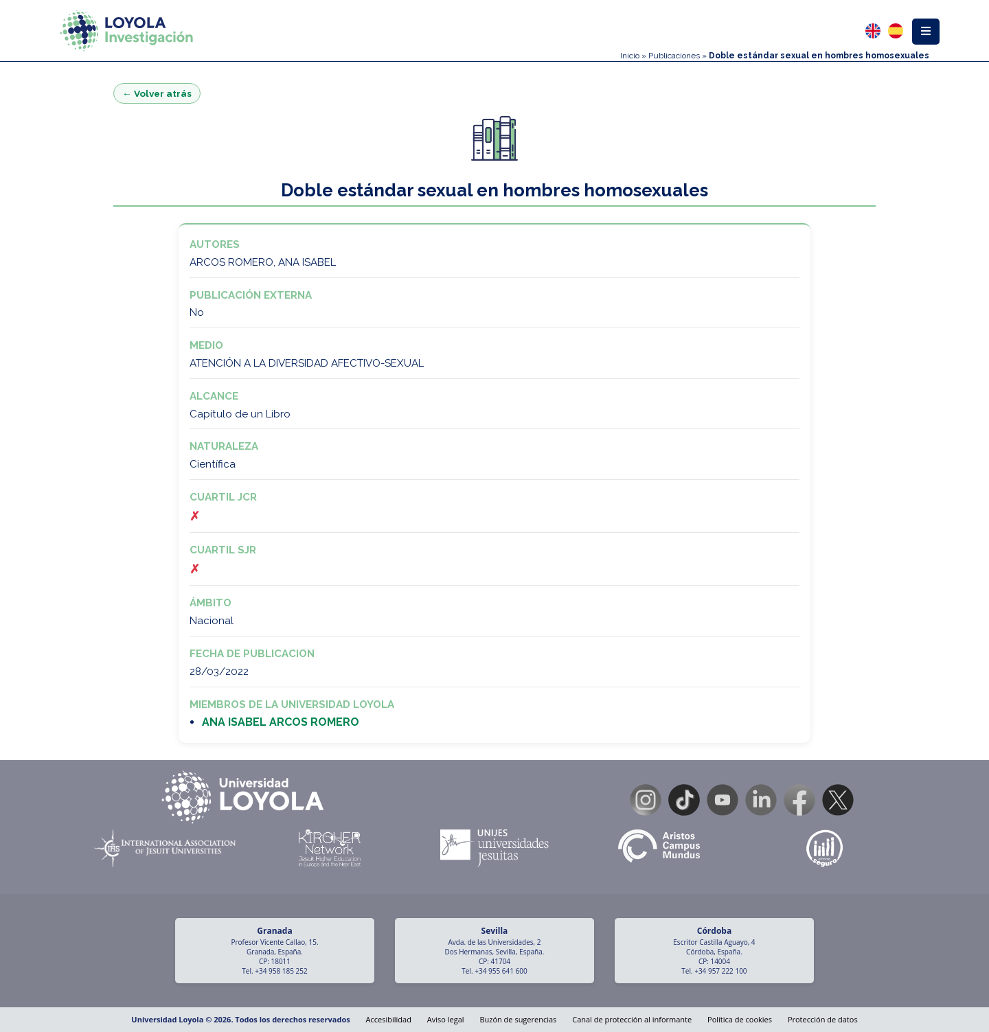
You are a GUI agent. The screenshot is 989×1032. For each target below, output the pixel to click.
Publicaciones (674, 55)
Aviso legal (445, 1019)
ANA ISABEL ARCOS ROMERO (280, 722)
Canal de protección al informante (632, 1019)
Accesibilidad (388, 1019)
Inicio (629, 55)
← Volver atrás (157, 93)
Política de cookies (739, 1019)
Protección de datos (823, 1019)
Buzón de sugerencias (517, 1019)
